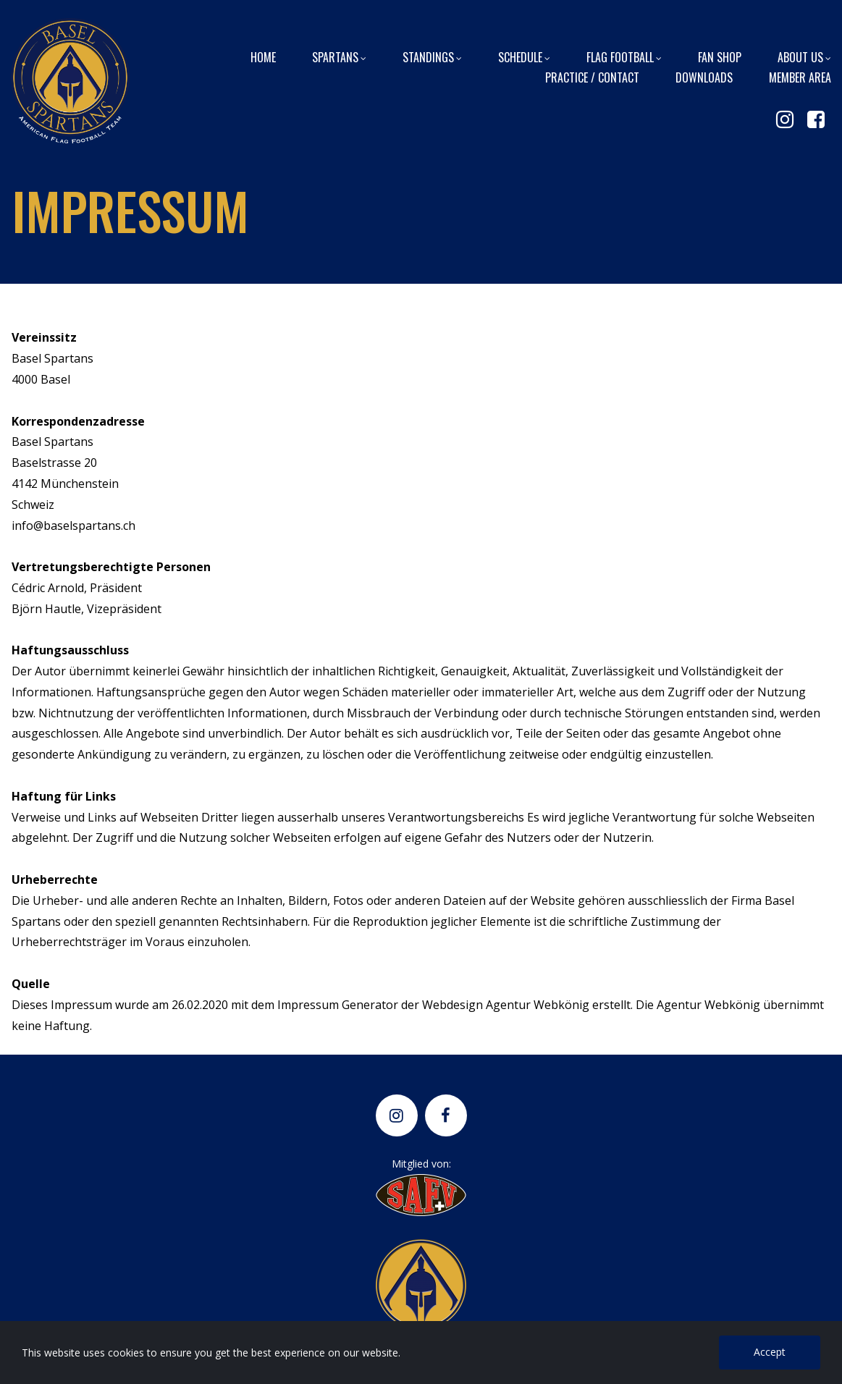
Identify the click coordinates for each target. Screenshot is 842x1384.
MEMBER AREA (800, 77)
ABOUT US (804, 56)
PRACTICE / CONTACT (592, 77)
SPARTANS (339, 56)
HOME (263, 56)
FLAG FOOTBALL (624, 56)
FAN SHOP (719, 56)
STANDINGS (432, 56)
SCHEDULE (524, 56)
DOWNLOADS (704, 77)
